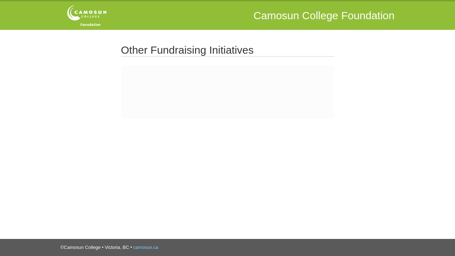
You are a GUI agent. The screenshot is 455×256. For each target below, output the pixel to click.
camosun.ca (145, 247)
